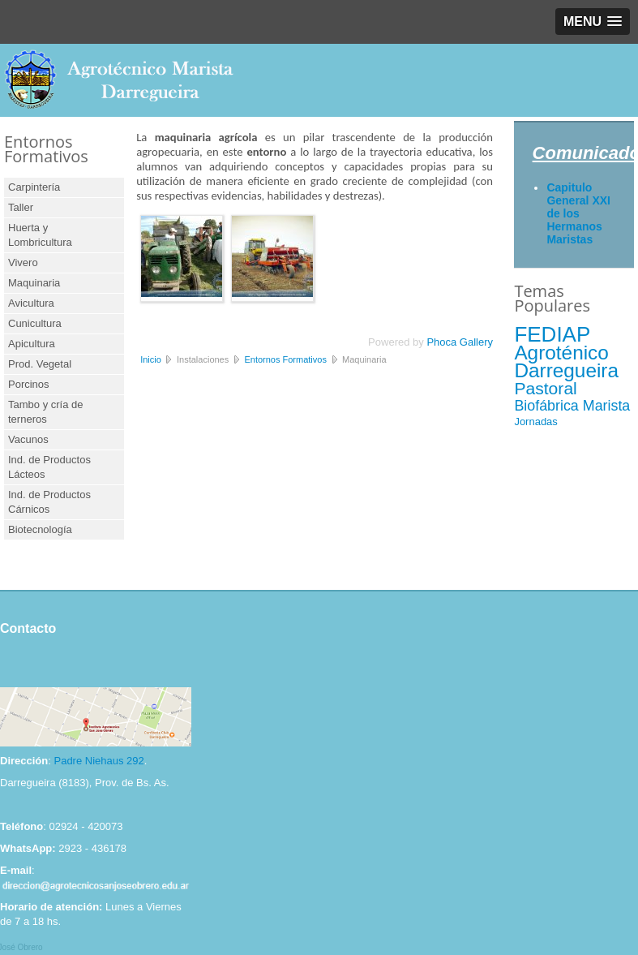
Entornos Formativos (285, 359)
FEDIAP (552, 334)
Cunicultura (35, 323)
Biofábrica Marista (572, 406)
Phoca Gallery (459, 342)
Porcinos (28, 384)
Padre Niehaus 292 (98, 761)
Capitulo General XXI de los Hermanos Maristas (578, 213)
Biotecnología (40, 529)
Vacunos (28, 439)
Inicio (150, 359)
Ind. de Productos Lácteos (49, 467)
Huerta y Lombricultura (40, 235)
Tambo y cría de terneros (45, 411)
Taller (20, 207)
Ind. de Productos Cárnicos (49, 501)
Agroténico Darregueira (566, 361)
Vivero (23, 262)
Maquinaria (34, 283)
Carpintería (34, 187)
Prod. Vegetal (39, 364)
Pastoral (545, 388)
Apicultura (31, 344)
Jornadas (535, 421)
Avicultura (31, 303)
